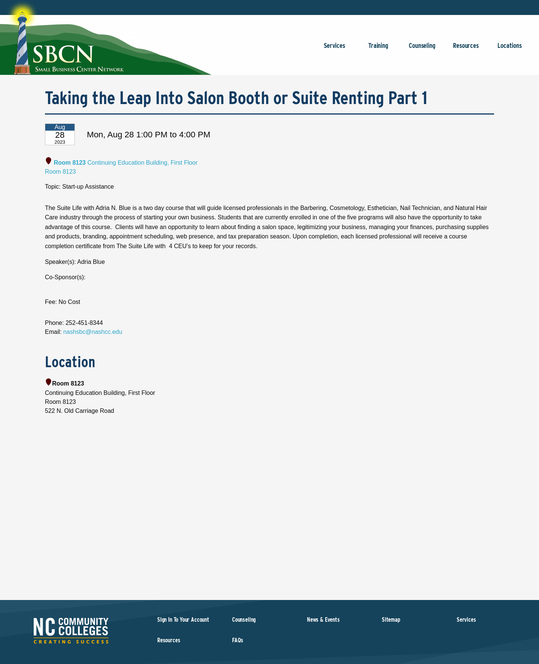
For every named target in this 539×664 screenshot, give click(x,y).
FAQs (237, 640)
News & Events (323, 619)
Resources (466, 49)
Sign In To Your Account (183, 619)
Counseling (422, 49)
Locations (509, 49)
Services (334, 49)
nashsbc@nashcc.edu (92, 332)
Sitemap (391, 619)
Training (378, 49)
